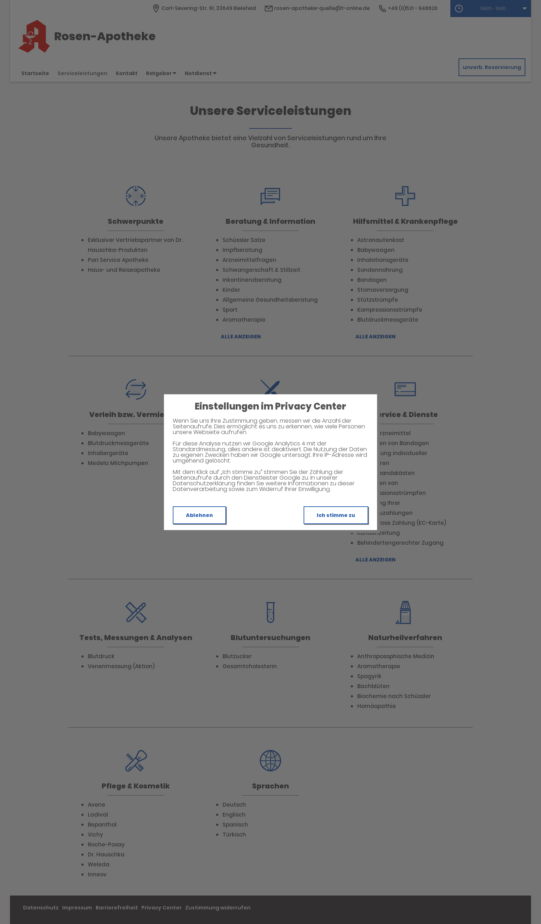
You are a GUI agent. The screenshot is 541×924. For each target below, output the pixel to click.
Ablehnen (199, 515)
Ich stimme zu (336, 515)
